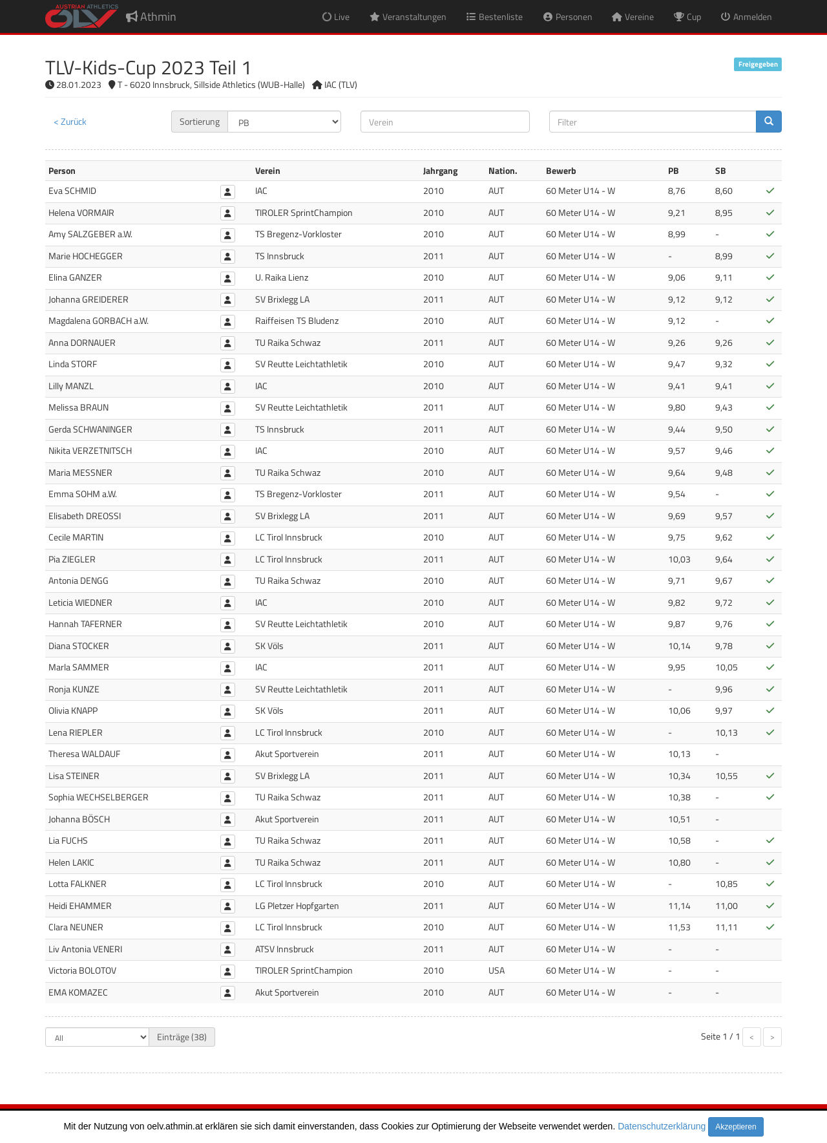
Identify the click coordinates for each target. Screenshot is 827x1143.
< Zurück (70, 121)
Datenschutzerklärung (662, 1126)
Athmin (151, 16)
